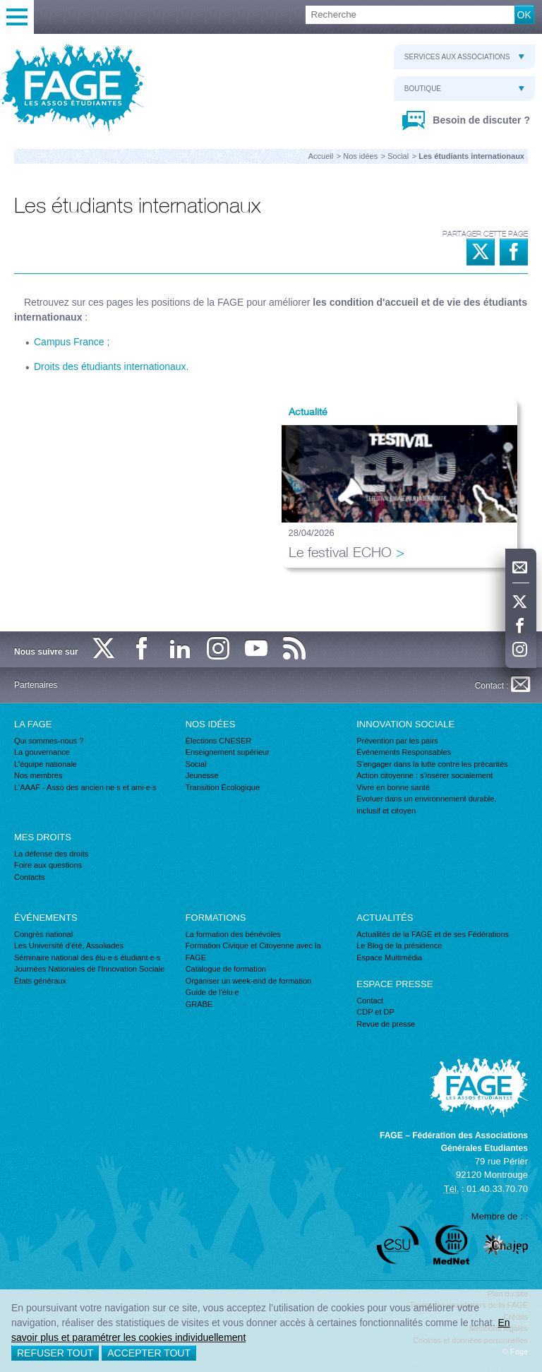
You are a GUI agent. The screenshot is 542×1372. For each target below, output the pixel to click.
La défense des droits (51, 853)
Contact (369, 1000)
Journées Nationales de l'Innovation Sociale (89, 969)
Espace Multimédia (389, 957)
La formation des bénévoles (233, 934)
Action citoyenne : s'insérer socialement (424, 775)
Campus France (69, 341)
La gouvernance (42, 752)
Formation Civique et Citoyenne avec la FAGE (253, 951)
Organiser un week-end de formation (249, 981)
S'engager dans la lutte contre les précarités (431, 764)
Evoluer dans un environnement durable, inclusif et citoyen (426, 804)
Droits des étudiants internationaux (110, 366)
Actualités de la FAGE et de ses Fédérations (432, 934)
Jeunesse (202, 775)
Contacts (29, 877)
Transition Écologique (223, 787)
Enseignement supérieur (228, 752)
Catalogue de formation (226, 969)
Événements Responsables (403, 752)
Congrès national (43, 934)
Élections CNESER (219, 740)
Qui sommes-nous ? (48, 740)
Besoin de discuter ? (480, 120)
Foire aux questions (48, 865)
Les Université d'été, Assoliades (69, 945)
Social (398, 156)
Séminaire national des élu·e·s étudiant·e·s (87, 957)
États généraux (40, 981)
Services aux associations (464, 57)
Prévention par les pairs (397, 740)
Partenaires (35, 685)
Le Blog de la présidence (399, 945)
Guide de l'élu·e (212, 992)
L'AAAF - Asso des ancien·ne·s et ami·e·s (85, 787)
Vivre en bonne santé (393, 787)
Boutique (464, 88)
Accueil (320, 156)
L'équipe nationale (45, 764)
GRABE (199, 1004)
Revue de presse (385, 1024)
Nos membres (38, 775)
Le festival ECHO (340, 552)
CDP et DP (375, 1012)
